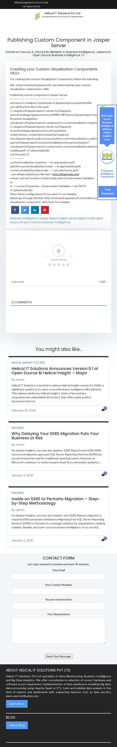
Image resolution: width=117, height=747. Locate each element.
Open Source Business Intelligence (56, 55)
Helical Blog (17, 725)
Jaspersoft (103, 52)
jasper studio (87, 218)
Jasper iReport (49, 218)
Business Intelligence (80, 52)
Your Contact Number (58, 584)
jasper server (68, 218)
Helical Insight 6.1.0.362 (28, 363)
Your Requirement (58, 614)
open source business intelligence (46, 222)
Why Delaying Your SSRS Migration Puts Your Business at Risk (55, 436)
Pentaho (18, 428)
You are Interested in (58, 599)
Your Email (58, 570)
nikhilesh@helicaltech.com (31, 2)
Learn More (16, 704)
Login (102, 281)
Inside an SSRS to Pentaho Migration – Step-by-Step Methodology (56, 501)
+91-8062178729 (31, 6)
